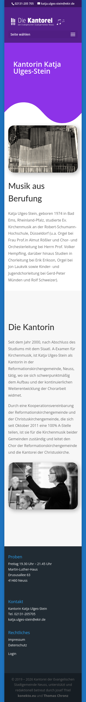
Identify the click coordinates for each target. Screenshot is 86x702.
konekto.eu (27, 695)
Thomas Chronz (56, 695)
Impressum (16, 639)
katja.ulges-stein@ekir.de (27, 619)
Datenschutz (17, 645)
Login (12, 653)
